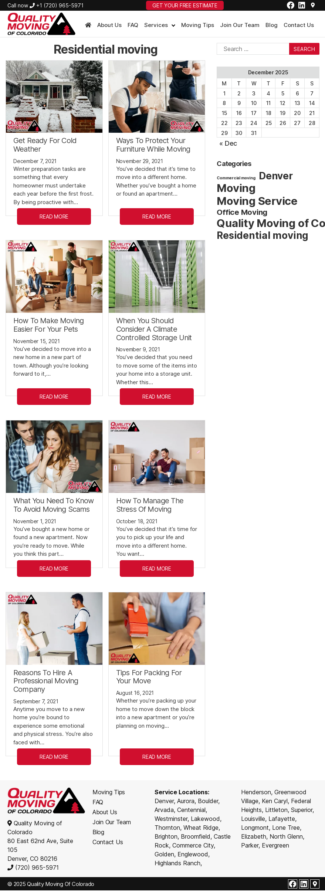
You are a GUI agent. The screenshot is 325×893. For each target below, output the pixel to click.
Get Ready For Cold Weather (44, 144)
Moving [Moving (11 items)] (236, 188)
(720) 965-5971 (36, 867)
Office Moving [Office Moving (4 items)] (242, 212)
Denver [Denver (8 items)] (276, 176)
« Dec (228, 143)
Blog (271, 25)
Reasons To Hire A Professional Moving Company (45, 681)
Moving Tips (197, 25)
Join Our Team (240, 25)
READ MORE (54, 216)
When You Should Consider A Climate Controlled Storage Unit (154, 329)
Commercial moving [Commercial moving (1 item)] (236, 178)
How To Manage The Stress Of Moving (150, 505)
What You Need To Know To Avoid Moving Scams (53, 505)
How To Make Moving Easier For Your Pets (48, 325)
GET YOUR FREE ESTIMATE (184, 5)
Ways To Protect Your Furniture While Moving (153, 144)
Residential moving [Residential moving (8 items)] (262, 235)
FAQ (133, 25)
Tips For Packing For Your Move (149, 677)
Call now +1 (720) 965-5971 (45, 5)
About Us (109, 25)
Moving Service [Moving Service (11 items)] (257, 201)
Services (156, 25)
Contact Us (299, 25)
